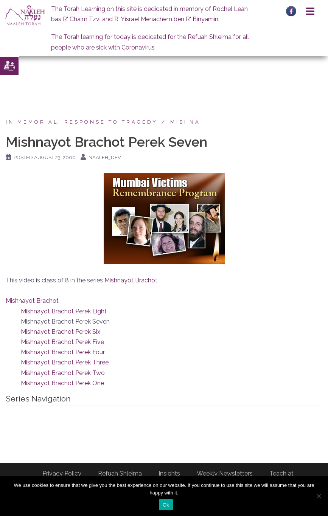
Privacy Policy (61, 473)
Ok (166, 505)
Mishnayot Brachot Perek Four (63, 352)
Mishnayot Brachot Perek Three (65, 362)
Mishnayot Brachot (130, 280)
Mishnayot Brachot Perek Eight (64, 311)
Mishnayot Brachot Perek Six (60, 331)
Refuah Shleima (120, 473)
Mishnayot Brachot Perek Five (62, 342)
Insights (169, 473)
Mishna (185, 122)
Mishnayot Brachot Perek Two (63, 373)
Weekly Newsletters (225, 473)
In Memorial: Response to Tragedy (82, 122)
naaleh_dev (105, 157)
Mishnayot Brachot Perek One (62, 383)
